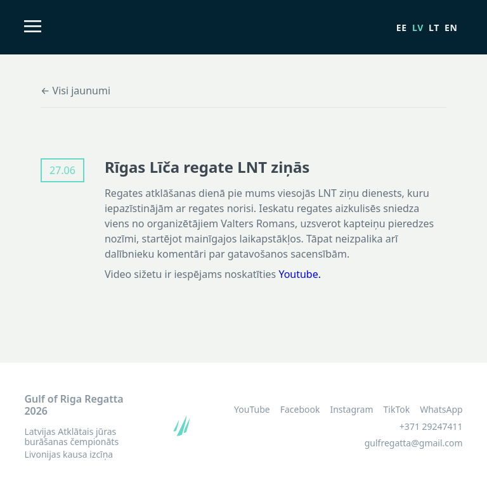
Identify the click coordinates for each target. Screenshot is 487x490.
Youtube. (299, 274)
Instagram (351, 410)
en (451, 28)
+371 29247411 (431, 426)
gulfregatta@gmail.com (414, 443)
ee (401, 28)
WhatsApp (441, 410)
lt (434, 28)
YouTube (252, 410)
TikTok (397, 410)
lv (418, 28)
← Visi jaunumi (75, 90)
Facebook (300, 410)
